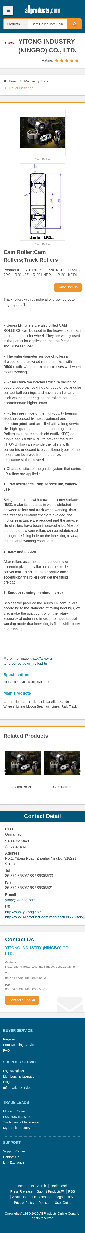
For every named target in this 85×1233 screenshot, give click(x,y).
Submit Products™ (50, 1191)
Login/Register (13, 1071)
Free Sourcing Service (19, 1045)
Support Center (14, 1151)
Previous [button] (4, 770)
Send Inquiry (68, 287)
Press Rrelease (21, 1191)
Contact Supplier (22, 1000)
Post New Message (17, 1116)
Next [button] (80, 770)
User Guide (63, 1202)
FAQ (6, 1050)
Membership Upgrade (18, 1076)
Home (10, 81)
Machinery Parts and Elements (38, 81)
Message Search (15, 1111)
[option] (23, 769)
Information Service (17, 1087)
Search (74, 24)
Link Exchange (13, 1162)
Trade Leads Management (22, 1122)
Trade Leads (59, 1186)
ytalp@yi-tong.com (20, 900)
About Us (19, 1197)
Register (9, 1039)
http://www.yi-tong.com (23, 912)
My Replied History (17, 1128)
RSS (71, 1191)
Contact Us (11, 1157)
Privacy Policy (24, 1202)
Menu (8, 10)
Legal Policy (64, 1197)
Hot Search (38, 1186)
